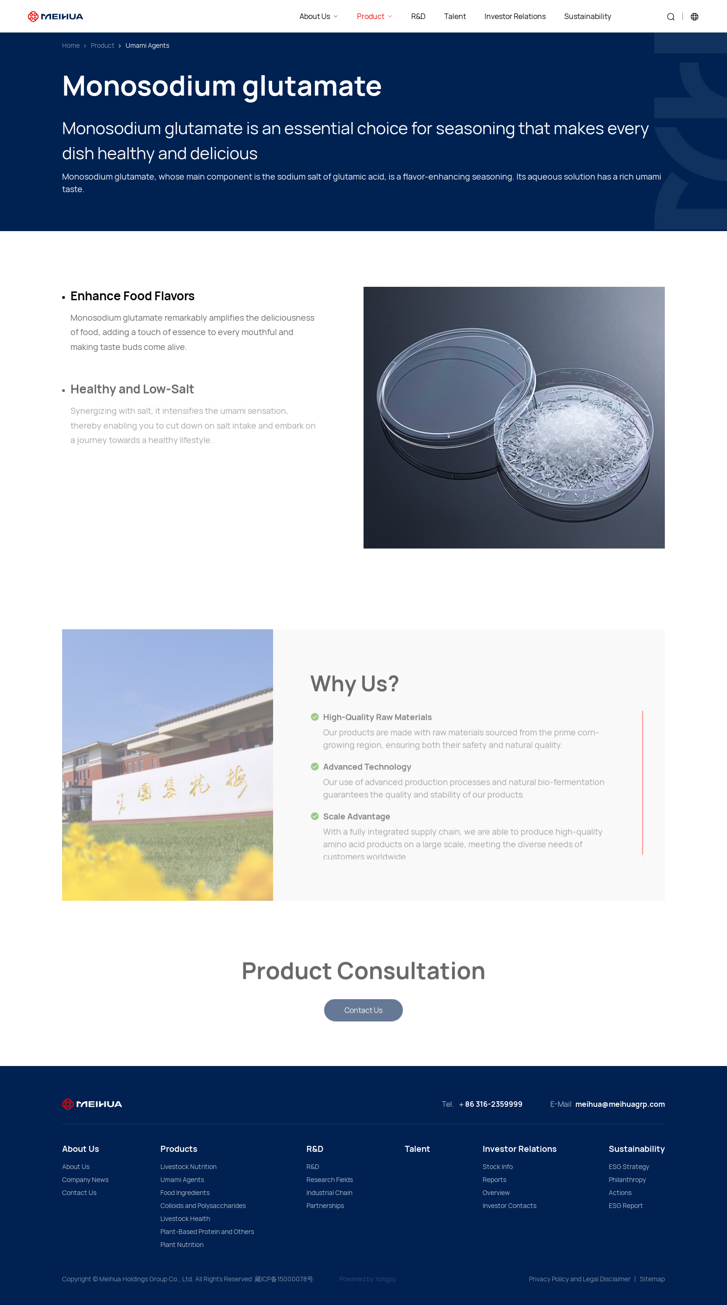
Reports (494, 1179)
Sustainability (637, 1148)
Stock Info (498, 1166)
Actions (620, 1192)
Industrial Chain (329, 1192)
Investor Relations (520, 1148)
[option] (514, 418)
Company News (85, 1179)
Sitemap (652, 1278)
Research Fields (329, 1179)
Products (179, 1148)
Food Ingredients (185, 1192)
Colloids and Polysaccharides (203, 1205)
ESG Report (626, 1205)
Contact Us (79, 1192)
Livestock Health (185, 1218)
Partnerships (325, 1205)
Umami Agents (147, 45)
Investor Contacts (509, 1205)
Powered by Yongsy (367, 1278)
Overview (496, 1192)
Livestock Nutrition (188, 1166)
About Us (80, 1148)
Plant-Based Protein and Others (207, 1231)
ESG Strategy (629, 1166)
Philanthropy (627, 1179)
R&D (315, 1148)
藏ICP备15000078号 (284, 1278)
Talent (417, 1148)
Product (103, 45)
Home (71, 45)
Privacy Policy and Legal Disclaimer (580, 1278)
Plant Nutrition (182, 1244)
